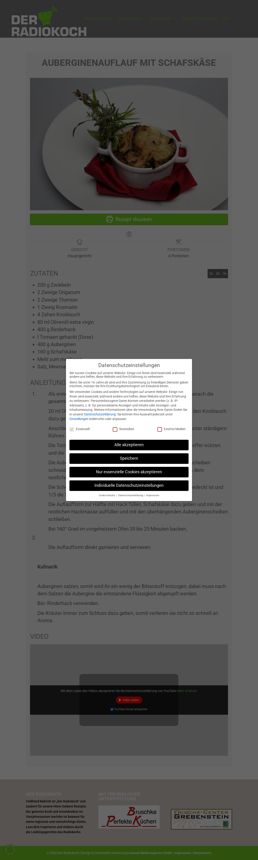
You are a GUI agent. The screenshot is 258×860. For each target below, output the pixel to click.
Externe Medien (171, 427)
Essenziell (79, 427)
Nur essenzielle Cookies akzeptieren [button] (129, 470)
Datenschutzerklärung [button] (131, 493)
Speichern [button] (129, 457)
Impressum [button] (152, 493)
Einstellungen (78, 417)
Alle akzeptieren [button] (129, 443)
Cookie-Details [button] (107, 493)
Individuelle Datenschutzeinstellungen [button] (129, 484)
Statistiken (123, 427)
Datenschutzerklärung (100, 413)
